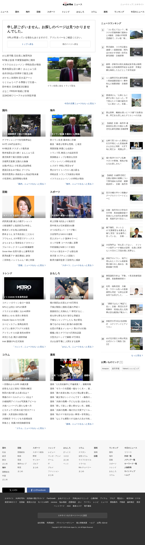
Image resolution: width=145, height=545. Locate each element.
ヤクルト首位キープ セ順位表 (64, 251)
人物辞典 (128, 467)
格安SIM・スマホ (133, 498)
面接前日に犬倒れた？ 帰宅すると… (67, 311)
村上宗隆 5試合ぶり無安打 (62, 221)
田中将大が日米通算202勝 (62, 225)
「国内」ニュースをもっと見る (31, 184)
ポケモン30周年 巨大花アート (17, 78)
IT (49, 464)
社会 (4, 452)
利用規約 (50, 523)
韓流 (19, 467)
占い (80, 502)
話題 (96, 456)
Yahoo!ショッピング (131, 368)
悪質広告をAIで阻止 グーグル (16, 170)
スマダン (82, 452)
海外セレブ (22, 464)
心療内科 (94, 498)
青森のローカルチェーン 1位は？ (17, 397)
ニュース (4, 12)
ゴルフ (35, 464)
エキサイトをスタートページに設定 (72, 515)
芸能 (38, 12)
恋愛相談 (72, 502)
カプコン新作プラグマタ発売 (16, 328)
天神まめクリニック (80, 498)
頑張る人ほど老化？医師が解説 (17, 388)
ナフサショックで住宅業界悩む (17, 140)
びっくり (67, 452)
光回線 (22, 502)
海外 (28, 12)
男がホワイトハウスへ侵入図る (64, 170)
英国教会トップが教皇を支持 (63, 157)
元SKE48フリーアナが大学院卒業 (19, 95)
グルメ (50, 467)
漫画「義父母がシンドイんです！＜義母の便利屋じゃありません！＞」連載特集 (71, 397)
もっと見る (137, 355)
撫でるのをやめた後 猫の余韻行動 (66, 324)
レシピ (96, 502)
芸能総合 (21, 452)
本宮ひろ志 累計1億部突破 (14, 337)
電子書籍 (87, 506)
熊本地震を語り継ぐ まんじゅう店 (19, 69)
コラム (94, 12)
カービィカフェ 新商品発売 (15, 324)
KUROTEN (20, 498)
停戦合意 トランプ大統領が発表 (65, 174)
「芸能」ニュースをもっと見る (31, 265)
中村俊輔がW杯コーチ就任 (62, 247)
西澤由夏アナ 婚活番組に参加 (16, 255)
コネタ (66, 456)
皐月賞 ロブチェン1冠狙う (62, 255)
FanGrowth (51, 498)
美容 (138, 502)
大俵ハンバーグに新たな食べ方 (17, 406)
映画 (19, 456)
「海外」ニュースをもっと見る (78, 184)
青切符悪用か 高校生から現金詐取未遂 (20, 174)
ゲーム (50, 460)
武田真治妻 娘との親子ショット (17, 221)
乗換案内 (113, 502)
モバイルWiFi (43, 502)
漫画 (106, 12)
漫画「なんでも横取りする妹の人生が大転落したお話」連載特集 (71, 418)
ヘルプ (127, 475)
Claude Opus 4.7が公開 (13, 320)
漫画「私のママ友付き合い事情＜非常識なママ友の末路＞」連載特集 (71, 414)
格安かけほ (31, 502)
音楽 (19, 460)
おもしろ (80, 12)
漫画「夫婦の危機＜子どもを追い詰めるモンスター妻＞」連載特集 (71, 401)
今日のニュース (137, 12)
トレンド (66, 12)
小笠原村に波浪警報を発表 (14, 178)
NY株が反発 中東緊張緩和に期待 (18, 60)
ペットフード (59, 506)
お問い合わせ (102, 523)
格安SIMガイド (11, 502)
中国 (4, 476)
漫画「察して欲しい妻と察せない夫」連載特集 (71, 406)
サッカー (36, 460)
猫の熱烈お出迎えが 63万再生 (64, 302)
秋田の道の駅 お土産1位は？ (15, 393)
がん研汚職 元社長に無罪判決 (17, 55)
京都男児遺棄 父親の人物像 (15, 161)
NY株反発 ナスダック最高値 (15, 148)
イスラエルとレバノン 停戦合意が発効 (21, 64)
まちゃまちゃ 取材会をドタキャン (18, 243)
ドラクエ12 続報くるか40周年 (16, 311)
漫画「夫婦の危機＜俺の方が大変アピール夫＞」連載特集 (71, 410)
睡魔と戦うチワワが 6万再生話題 (65, 333)
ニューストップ (126, 4)
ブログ (112, 498)
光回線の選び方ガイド (36, 498)
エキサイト (139, 4)
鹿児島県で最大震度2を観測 (15, 157)
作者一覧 (128, 456)
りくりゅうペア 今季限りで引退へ (19, 82)
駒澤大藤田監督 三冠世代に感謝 (65, 260)
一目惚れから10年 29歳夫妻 (15, 384)
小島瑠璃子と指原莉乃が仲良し (17, 225)
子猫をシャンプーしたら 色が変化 (66, 320)
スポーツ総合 (38, 452)
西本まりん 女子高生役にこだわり (18, 234)
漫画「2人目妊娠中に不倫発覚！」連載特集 (70, 384)
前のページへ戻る (70, 44)
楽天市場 (115, 368)
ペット (66, 464)
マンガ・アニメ (54, 456)
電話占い (120, 498)
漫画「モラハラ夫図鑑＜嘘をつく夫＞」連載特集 (71, 388)
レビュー (51, 452)
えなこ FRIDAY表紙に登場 (15, 91)
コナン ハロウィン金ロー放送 (16, 302)
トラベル (82, 464)
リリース (128, 452)
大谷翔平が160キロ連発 (61, 234)
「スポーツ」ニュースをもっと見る (76, 265)
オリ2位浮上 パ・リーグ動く (63, 230)
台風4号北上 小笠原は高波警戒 (16, 165)
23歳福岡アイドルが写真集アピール (19, 401)
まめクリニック (64, 498)
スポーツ (51, 12)
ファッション (53, 471)
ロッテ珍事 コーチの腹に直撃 (64, 243)
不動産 (122, 502)
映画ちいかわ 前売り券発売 (15, 315)
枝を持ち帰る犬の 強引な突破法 (65, 315)
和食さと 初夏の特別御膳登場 (16, 423)
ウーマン (87, 502)
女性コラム (83, 456)
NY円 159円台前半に (12, 144)
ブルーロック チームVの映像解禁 (18, 247)
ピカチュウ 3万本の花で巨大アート (19, 410)
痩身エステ (77, 506)
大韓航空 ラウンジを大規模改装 (17, 418)
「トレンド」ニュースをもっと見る (29, 347)
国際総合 (5, 472)
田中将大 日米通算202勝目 (15, 87)
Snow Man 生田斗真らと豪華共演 (18, 251)
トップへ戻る (27, 44)
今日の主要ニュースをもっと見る (80, 103)
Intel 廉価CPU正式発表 (13, 341)
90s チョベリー (85, 467)
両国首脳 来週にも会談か (62, 148)
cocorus (54, 502)
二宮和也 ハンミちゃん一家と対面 (18, 260)
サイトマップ (129, 471)
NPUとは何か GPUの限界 (14, 307)
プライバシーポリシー (65, 523)
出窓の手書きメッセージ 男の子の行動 (68, 328)
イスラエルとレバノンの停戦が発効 (67, 178)
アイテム (103, 498)
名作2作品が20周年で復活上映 (17, 73)
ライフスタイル (85, 460)
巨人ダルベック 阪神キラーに (64, 238)
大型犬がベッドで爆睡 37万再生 (65, 337)
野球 (34, 456)
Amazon (105, 368)
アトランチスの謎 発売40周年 (16, 333)
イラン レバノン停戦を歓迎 (63, 161)
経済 (4, 456)
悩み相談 (62, 502)
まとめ (5, 464)
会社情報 (41, 523)
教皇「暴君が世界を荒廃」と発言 (66, 144)
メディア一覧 (129, 460)
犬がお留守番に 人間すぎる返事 (65, 341)
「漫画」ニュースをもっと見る (78, 424)
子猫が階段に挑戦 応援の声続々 (65, 307)
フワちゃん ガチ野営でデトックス (18, 238)
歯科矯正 (130, 502)
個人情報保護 (81, 523)
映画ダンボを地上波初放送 (14, 230)
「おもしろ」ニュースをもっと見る (76, 347)
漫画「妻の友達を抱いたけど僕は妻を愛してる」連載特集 (71, 393)
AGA (69, 506)
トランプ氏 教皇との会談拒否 (64, 153)
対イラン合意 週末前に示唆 (63, 140)
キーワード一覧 (130, 464)
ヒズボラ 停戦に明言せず (62, 165)
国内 (17, 12)
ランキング (119, 12)
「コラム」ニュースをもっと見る (30, 428)
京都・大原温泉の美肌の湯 (14, 414)
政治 (4, 460)
